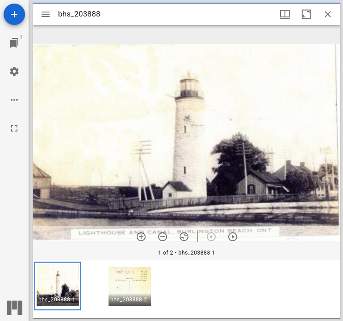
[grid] (186, 289)
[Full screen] (14, 128)
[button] (58, 286)
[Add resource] (14, 14)
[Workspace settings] (14, 71)
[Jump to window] (14, 43)
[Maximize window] (306, 14)
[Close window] (328, 14)
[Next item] (232, 236)
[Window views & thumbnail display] (285, 14)
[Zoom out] (162, 236)
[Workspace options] (14, 100)
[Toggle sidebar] (45, 14)
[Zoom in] (141, 236)
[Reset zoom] (184, 236)
